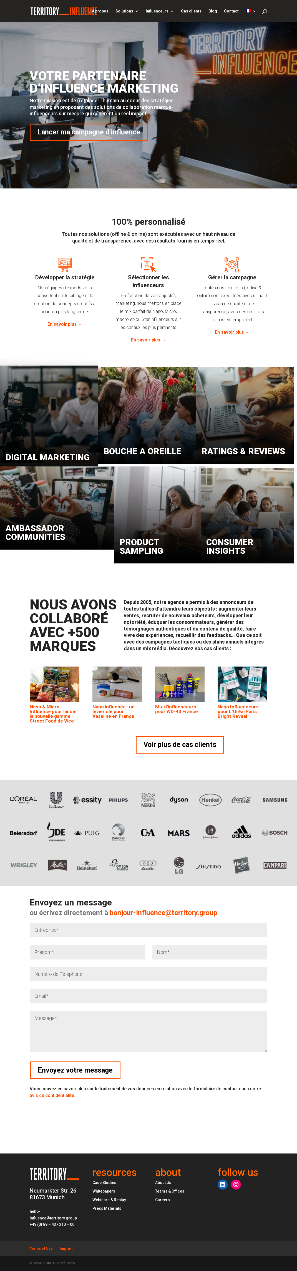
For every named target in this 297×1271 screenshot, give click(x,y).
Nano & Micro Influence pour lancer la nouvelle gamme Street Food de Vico (53, 714)
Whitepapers (103, 1191)
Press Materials (106, 1208)
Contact (231, 11)
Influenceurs (157, 11)
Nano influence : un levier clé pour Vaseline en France (113, 711)
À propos (100, 11)
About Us (163, 1182)
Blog (212, 11)
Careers (162, 1200)
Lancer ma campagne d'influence (88, 132)
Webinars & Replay (109, 1200)
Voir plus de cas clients (180, 745)
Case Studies (104, 1182)
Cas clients (191, 11)
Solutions (124, 11)
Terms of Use (41, 1248)
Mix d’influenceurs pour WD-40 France (176, 709)
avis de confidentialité (52, 1095)
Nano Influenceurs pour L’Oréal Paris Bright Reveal (238, 711)
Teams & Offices (169, 1191)
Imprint (66, 1248)
